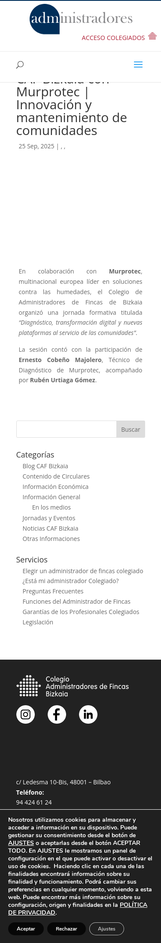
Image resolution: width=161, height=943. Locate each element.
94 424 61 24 (34, 802)
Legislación (38, 622)
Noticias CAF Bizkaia (51, 528)
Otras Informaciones (51, 538)
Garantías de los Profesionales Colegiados (81, 612)
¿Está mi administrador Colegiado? (71, 581)
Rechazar (66, 928)
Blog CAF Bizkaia (45, 466)
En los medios (51, 507)
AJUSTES (21, 843)
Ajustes (106, 928)
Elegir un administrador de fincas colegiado (83, 571)
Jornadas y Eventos (49, 518)
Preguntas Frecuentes (53, 591)
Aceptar (26, 928)
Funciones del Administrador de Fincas (77, 601)
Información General (52, 497)
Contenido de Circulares (56, 476)
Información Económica (56, 486)
